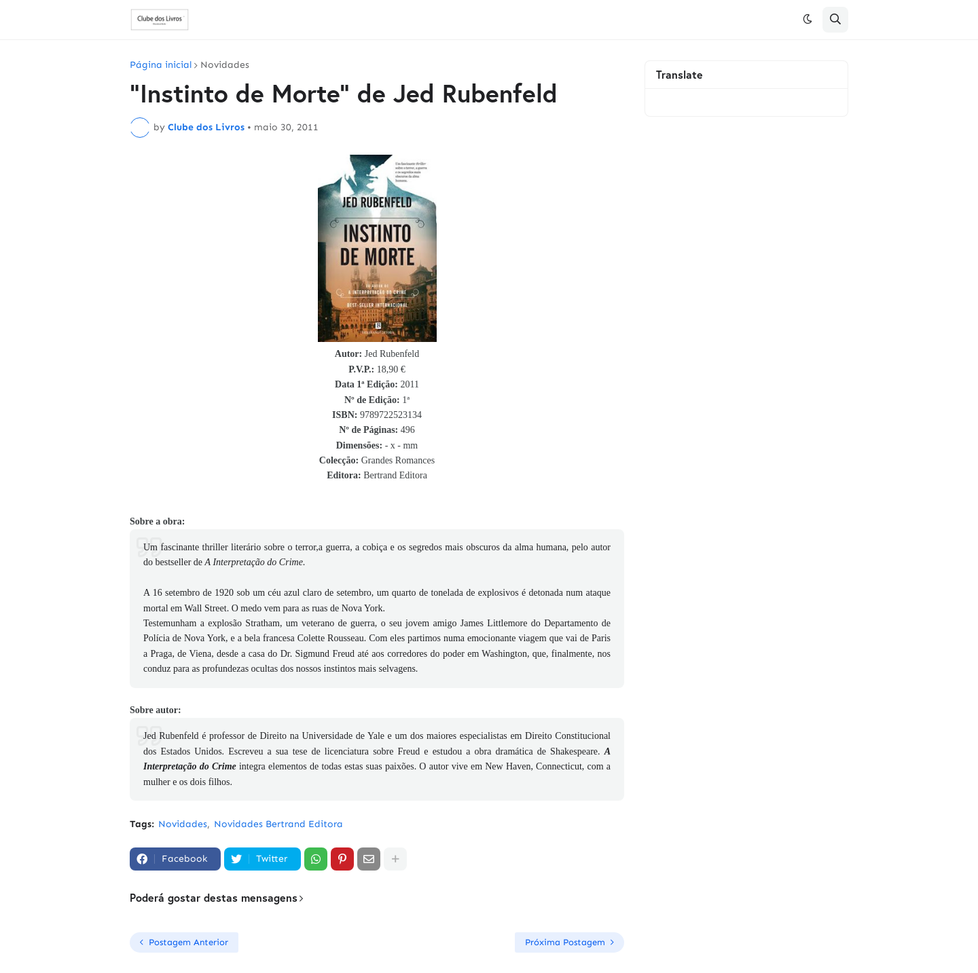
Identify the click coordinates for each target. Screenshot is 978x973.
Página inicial (161, 65)
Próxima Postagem (565, 942)
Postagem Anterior (188, 942)
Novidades (224, 65)
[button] (807, 20)
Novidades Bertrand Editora (278, 824)
